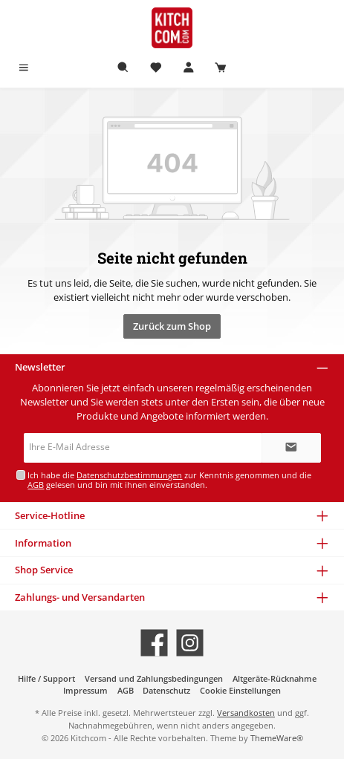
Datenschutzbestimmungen (129, 475)
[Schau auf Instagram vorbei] (190, 642)
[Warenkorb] (220, 68)
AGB (35, 484)
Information (43, 543)
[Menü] (23, 68)
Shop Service (44, 569)
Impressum (85, 690)
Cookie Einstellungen (240, 690)
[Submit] (291, 448)
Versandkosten (246, 712)
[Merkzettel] (156, 68)
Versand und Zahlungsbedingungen (154, 678)
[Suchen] (123, 68)
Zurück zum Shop (172, 326)
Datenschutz (166, 690)
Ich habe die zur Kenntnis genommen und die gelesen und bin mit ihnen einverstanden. (169, 479)
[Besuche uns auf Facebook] (154, 642)
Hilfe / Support (46, 678)
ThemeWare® (276, 737)
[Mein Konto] (188, 68)
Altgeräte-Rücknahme (275, 678)
